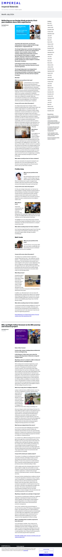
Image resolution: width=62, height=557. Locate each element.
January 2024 (50, 66)
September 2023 (51, 71)
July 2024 (50, 56)
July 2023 (50, 75)
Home (2, 9)
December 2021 (51, 91)
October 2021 (50, 96)
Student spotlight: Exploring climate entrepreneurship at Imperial (53, 117)
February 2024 (50, 64)
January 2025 (50, 46)
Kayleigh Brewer (5, 25)
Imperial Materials (10, 6)
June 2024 (50, 58)
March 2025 (50, 41)
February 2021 (50, 106)
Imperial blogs (6, 9)
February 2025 (50, 44)
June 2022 (50, 83)
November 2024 (51, 48)
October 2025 (50, 31)
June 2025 (50, 37)
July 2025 (50, 35)
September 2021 (51, 98)
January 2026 (50, 27)
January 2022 (50, 89)
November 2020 (51, 110)
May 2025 (49, 39)
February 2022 (50, 87)
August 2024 (50, 54)
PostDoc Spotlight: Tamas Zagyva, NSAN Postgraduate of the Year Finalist (53, 134)
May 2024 (50, 60)
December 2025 (51, 29)
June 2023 (50, 77)
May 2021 (49, 104)
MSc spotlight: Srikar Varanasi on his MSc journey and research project (21, 326)
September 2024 (51, 52)
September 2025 (51, 33)
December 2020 (51, 108)
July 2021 (49, 100)
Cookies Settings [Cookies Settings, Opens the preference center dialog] (46, 550)
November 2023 (51, 69)
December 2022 (51, 79)
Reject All (46, 553)
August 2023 (50, 73)
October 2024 (50, 50)
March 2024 (50, 62)
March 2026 (50, 25)
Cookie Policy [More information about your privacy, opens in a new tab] (25, 552)
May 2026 (50, 23)
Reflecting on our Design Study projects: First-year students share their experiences (19, 21)
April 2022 (50, 85)
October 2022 (50, 81)
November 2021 (51, 94)
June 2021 (50, 102)
